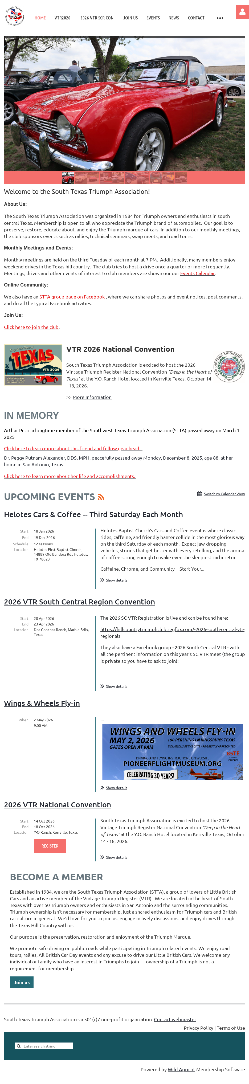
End (25, 537)
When (23, 728)
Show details (116, 580)
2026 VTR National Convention (57, 812)
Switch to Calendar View (224, 493)
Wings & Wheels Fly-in (42, 711)
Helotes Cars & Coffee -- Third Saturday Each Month (93, 514)
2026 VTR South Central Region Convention (79, 610)
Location (21, 549)
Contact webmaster (175, 1027)
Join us (22, 991)
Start (24, 531)
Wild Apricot (181, 1078)
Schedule (20, 543)
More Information (92, 397)
